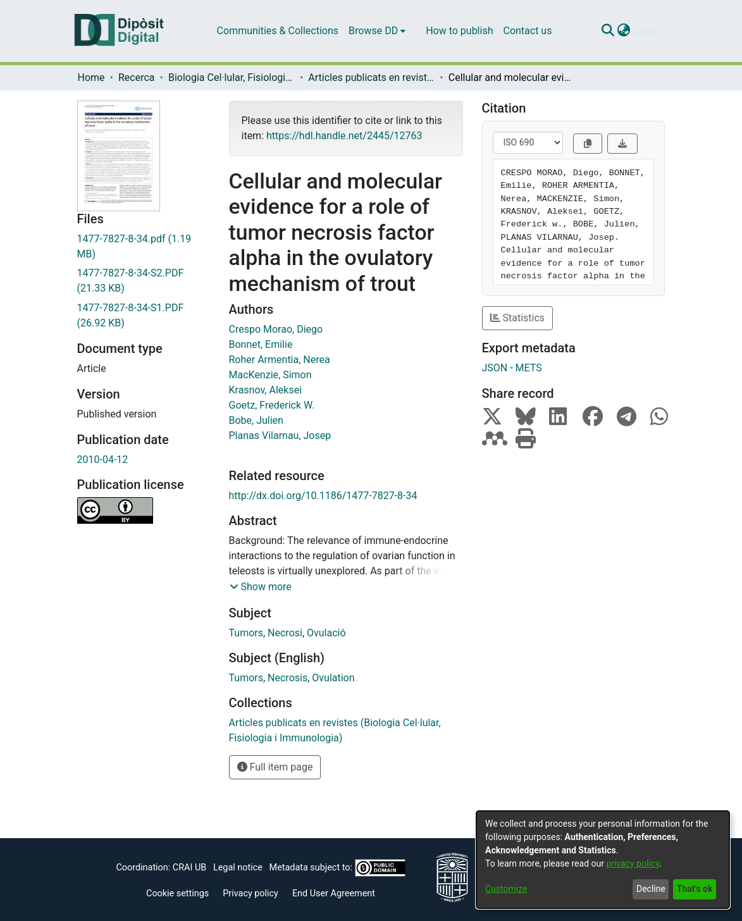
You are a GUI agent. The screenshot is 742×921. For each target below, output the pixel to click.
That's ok (694, 889)
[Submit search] (608, 31)
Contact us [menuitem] (527, 31)
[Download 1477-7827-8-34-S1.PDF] (143, 315)
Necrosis (287, 678)
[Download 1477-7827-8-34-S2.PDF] (143, 281)
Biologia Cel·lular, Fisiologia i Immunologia (231, 77)
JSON (495, 368)
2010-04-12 (102, 460)
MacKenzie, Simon (270, 375)
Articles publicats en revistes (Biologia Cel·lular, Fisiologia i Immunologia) (371, 77)
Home (91, 77)
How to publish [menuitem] (459, 31)
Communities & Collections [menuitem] (277, 31)
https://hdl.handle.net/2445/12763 (344, 136)
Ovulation (333, 678)
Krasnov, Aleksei (265, 390)
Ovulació (326, 633)
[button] (260, 587)
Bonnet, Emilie (261, 344)
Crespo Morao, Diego (276, 329)
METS (529, 368)
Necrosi (285, 633)
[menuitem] (377, 31)
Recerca (136, 77)
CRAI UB (189, 867)
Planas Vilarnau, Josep (280, 436)
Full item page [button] (275, 767)
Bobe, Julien (256, 420)
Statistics (517, 318)
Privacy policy (250, 893)
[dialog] (602, 859)
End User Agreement (333, 893)
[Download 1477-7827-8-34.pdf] (143, 247)
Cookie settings (177, 893)
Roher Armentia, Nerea (279, 360)
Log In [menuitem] (647, 31)
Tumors (246, 633)
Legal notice (238, 867)
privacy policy (632, 863)
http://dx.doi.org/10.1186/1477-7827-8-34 (323, 496)
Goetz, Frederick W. (272, 405)
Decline (650, 889)
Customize (506, 889)
